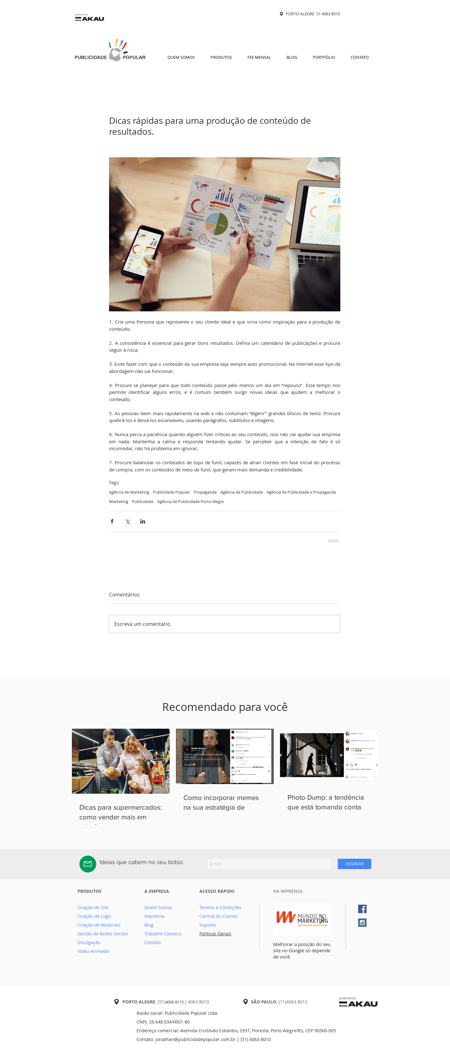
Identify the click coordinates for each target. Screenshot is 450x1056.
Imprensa (154, 916)
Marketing (118, 501)
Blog (148, 925)
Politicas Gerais (215, 934)
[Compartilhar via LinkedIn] (143, 521)
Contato (152, 942)
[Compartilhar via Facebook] (112, 521)
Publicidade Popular (171, 492)
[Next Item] (322, 919)
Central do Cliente (218, 916)
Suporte (207, 925)
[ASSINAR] (354, 864)
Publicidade (142, 501)
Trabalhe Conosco (163, 934)
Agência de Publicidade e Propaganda (301, 492)
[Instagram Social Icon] (362, 922)
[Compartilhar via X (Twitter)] (127, 521)
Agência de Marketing (129, 492)
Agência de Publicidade (241, 492)
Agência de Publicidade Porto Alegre (190, 501)
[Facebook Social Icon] (362, 909)
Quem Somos (158, 907)
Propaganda (205, 492)
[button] (221, 57)
